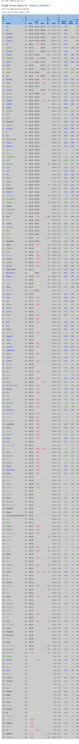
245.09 (31, 315)
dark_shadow (10, 470)
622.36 (43, 48)
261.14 (37, 202)
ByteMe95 (9, 586)
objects (8, 185)
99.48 (31, 642)
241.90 (31, 41)
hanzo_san (9, 635)
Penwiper (9, 213)
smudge (8, 431)
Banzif (8, 522)
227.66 (31, 459)
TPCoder (9, 536)
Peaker (8, 245)
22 (26, 276)
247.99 (37, 160)
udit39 (8, 554)
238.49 (31, 97)
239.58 (31, 128)
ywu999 (8, 684)
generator (9, 347)
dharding (9, 79)
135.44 (31, 600)
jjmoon (8, 667)
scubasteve (10, 737)
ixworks (8, 568)
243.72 (31, 136)
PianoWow (9, 632)
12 (26, 114)
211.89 (31, 519)
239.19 (31, 389)
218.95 (31, 491)
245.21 (31, 55)
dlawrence (9, 146)
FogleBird (9, 248)
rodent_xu (9, 41)
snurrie (8, 234)
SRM (7, 1)
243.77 (31, 192)
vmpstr (8, 357)
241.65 (31, 357)
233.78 (31, 565)
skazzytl (8, 55)
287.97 (37, 185)
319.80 (37, 97)
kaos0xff (9, 463)
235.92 (31, 403)
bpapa (8, 642)
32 (26, 30)
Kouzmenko (10, 716)
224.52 (31, 470)
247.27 (31, 304)
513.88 (43, 58)
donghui (8, 153)
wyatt (8, 551)
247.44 (31, 301)
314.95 (37, 34)
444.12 (43, 65)
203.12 (31, 526)
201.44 (31, 529)
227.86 (31, 227)
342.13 (37, 83)
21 (26, 121)
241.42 (31, 72)
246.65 (31, 30)
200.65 (37, 213)
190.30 (31, 589)
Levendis (9, 565)
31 (26, 41)
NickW (8, 452)
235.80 (31, 220)
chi (7, 30)
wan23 (8, 287)
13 (26, 139)
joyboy (8, 727)
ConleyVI (9, 125)
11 (26, 34)
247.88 (31, 245)
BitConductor (10, 273)
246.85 (31, 27)
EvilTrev (8, 656)
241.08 (31, 364)
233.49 (31, 428)
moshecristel (10, 209)
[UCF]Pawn (10, 410)
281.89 (37, 55)
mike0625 (9, 614)
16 (26, 48)
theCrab (8, 579)
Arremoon (9, 128)
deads (8, 558)
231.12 (31, 438)
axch (7, 171)
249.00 (31, 536)
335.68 (37, 93)
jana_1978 (9, 674)
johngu (8, 340)
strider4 (8, 547)
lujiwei (8, 283)
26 (26, 118)
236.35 (31, 399)
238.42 (31, 111)
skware (8, 512)
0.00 (37, 44)
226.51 (31, 466)
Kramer (8, 484)
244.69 (31, 79)
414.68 (43, 90)
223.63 (31, 188)
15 (26, 69)
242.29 (31, 118)
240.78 (31, 371)
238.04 (31, 181)
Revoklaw (9, 34)
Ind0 (7, 617)
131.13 (31, 607)
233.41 (31, 269)
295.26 (37, 114)
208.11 (31, 522)
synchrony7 (10, 603)
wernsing (9, 705)
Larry (8, 621)
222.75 (31, 199)
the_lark (8, 319)
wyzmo (8, 428)
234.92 (37, 199)
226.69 (31, 231)
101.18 (31, 632)
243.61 (31, 86)
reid (7, 27)
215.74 (31, 195)
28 (26, 72)
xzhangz (9, 150)
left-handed (10, 649)
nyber (8, 519)
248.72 (37, 174)
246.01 (31, 308)
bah (7, 544)
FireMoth (9, 691)
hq (7, 712)
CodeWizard (10, 424)
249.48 (37, 241)
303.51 (37, 104)
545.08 (43, 37)
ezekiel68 (9, 698)
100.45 (31, 639)
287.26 (37, 128)
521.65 (43, 41)
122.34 (31, 610)
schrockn (9, 677)
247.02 (31, 586)
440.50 (43, 69)
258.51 (37, 100)
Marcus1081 (10, 445)
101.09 (31, 635)
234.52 (31, 413)
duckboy (9, 364)
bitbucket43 (10, 290)
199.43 (31, 533)
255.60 (37, 37)
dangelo (8, 206)
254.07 (37, 157)
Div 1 (19, 1)
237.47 (31, 48)
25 (26, 44)
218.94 (31, 494)
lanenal (8, 86)
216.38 (31, 501)
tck (7, 44)
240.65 (31, 255)
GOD (8, 396)
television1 (9, 227)
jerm (7, 136)
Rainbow (9, 389)
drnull (8, 297)
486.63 (43, 51)
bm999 (8, 107)
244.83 (31, 322)
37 (26, 188)
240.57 (31, 259)
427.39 (43, 62)
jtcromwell (9, 51)
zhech (8, 480)
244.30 (31, 336)
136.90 (31, 593)
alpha (8, 406)
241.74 (31, 202)
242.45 (31, 547)
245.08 (31, 319)
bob (7, 174)
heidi (7, 670)
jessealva (9, 582)
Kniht (8, 118)
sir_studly (9, 501)
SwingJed (9, 607)
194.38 (37, 220)
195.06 (31, 540)
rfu (7, 575)
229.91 (31, 280)
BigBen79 (9, 734)
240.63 (31, 160)
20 (26, 171)
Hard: (28, 12)
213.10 (31, 508)
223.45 (31, 480)
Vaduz (8, 83)
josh (7, 392)
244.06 (31, 93)
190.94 (31, 554)
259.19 (37, 146)
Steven (8, 491)
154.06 (31, 628)
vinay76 (8, 719)
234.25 (31, 420)
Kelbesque (9, 653)
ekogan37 (9, 336)
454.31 (43, 76)
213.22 (31, 505)
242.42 (31, 354)
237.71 (31, 396)
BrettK (8, 65)
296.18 (37, 125)
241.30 (31, 361)
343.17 (37, 86)
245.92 (31, 65)
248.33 (31, 294)
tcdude (8, 498)
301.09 (37, 111)
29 (26, 273)
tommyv (8, 280)
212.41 (31, 512)
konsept (8, 368)
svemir (8, 702)
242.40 (31, 178)
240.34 (31, 213)
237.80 (31, 139)
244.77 (37, 188)
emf (7, 378)
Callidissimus (10, 350)
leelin (8, 322)
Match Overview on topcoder (19, 9)
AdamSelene (10, 199)
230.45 (31, 276)
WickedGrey (10, 241)
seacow (8, 308)
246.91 (31, 164)
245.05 (31, 34)
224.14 (31, 473)
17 (26, 153)
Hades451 (9, 508)
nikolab (8, 62)
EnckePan (9, 188)
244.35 (37, 167)
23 (26, 97)
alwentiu (9, 354)
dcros (8, 178)
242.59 (31, 114)
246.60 (31, 252)
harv (7, 326)
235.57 (31, 406)
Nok (7, 76)
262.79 (37, 143)
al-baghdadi (10, 625)
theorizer (9, 255)
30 (26, 90)
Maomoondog (10, 269)
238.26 (31, 104)
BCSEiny (9, 660)
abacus (8, 438)
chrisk (8, 399)
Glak (7, 220)
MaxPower (9, 477)
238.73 (31, 150)
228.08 (31, 456)
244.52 (31, 329)
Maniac (8, 333)
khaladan (9, 202)
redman (8, 294)
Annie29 (9, 48)
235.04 (31, 185)
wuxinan (9, 93)
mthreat (8, 375)
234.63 (31, 125)
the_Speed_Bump (12, 385)
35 (26, 58)
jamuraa (9, 266)
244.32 (31, 333)
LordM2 (8, 639)
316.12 (37, 62)
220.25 (31, 90)
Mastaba (9, 529)
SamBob (9, 435)
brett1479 (9, 192)
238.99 (31, 153)
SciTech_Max (10, 505)
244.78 (31, 121)
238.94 (31, 262)
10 (26, 65)
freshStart (9, 403)
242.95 (31, 347)
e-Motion (9, 223)
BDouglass (9, 121)
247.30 (31, 107)
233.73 (37, 231)
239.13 (31, 37)
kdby (7, 442)
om (7, 589)
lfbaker (8, 695)
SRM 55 (12, 1)
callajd (8, 343)
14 (26, 143)
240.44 (31, 558)
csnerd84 (9, 494)
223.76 (31, 477)
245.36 (31, 83)
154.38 (31, 649)
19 (26, 150)
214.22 (31, 287)
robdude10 (9, 413)
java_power (10, 420)
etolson (8, 69)
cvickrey (9, 181)
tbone (8, 231)
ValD (7, 593)
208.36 (37, 206)
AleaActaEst (10, 533)
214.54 (37, 209)
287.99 (37, 121)
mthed (8, 473)
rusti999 (8, 104)
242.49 (31, 69)
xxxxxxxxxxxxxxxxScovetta (15, 515)
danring (8, 311)
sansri (8, 167)
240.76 (31, 375)
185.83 (31, 596)
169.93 (31, 579)
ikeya (8, 688)
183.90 (31, 561)
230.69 (31, 442)
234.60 (31, 58)
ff (6, 132)
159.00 (31, 621)
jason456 (9, 97)
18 (26, 195)
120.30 (31, 241)
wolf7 (8, 160)
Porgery (8, 143)
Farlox (8, 315)
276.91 (37, 136)
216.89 (31, 234)
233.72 (31, 424)
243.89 (31, 143)
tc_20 (8, 449)
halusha (8, 466)
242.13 (31, 167)
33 (26, 37)
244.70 (31, 326)
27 (26, 51)
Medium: (22, 12)
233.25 (31, 174)
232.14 (31, 209)
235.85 (37, 178)
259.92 (37, 150)
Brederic (9, 276)
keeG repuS (10, 646)
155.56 (31, 646)
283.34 (37, 273)
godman (9, 540)
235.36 (31, 157)
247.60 (31, 297)
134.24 (31, 603)
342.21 (37, 107)
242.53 (31, 350)
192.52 (31, 544)
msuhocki (9, 100)
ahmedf (8, 417)
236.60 (37, 234)
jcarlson (8, 572)
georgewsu (9, 456)
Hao (7, 301)
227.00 (31, 463)
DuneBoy (9, 487)
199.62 (37, 195)
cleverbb (9, 90)
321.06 (37, 79)
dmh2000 (9, 111)
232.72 (31, 51)
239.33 (31, 223)
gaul (7, 371)
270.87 (37, 139)
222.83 (31, 484)
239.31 (31, 385)
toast (7, 216)
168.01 (31, 614)
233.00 (31, 431)
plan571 (8, 329)
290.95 (37, 164)
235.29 (31, 171)
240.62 (37, 223)
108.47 (31, 625)
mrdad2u (9, 526)
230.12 (31, 132)
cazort (8, 596)
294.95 (37, 118)
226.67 (31, 238)
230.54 (31, 216)
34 (26, 27)
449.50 (37, 27)
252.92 (37, 290)
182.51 (31, 568)
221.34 (31, 283)
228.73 (31, 449)
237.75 (31, 392)
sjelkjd (8, 72)
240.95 (31, 206)
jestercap (9, 709)
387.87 (37, 30)
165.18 (31, 582)
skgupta (8, 628)
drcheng (9, 304)
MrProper (9, 195)
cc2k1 (8, 252)
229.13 (31, 76)
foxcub (8, 382)
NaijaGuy (9, 723)
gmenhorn (9, 164)
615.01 (43, 44)
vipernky (9, 610)
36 (26, 216)
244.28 (31, 340)
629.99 (43, 30)
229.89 (31, 572)
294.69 (37, 132)
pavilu (8, 561)
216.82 (31, 498)
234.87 (31, 410)
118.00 (31, 617)
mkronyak (9, 681)
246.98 (31, 248)
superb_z (9, 663)
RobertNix (9, 58)
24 (26, 79)
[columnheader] (4, 19)
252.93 (37, 153)
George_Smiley (11, 139)
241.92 (31, 146)
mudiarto (9, 262)
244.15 (37, 227)
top (3, 1)
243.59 (31, 343)
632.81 (43, 34)
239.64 (31, 100)
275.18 (37, 41)
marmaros (9, 37)
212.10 (31, 515)
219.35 (31, 487)
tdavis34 (9, 259)
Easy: (17, 12)
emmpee (9, 600)
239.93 (37, 181)
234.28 (31, 417)
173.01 (31, 575)
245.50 (31, 44)
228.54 (31, 452)
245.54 (31, 311)
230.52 (31, 445)
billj (7, 730)
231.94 (31, 435)
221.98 (37, 192)
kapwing (9, 238)
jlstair (8, 459)
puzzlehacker (10, 157)
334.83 (37, 72)
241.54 (31, 551)
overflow (9, 361)
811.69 (43, 27)
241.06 (31, 368)
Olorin (8, 114)
